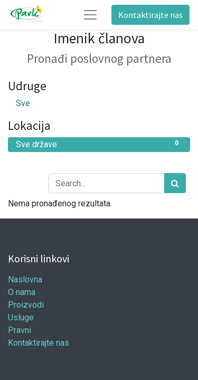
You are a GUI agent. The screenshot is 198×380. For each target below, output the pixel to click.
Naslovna (25, 279)
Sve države (99, 143)
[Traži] (175, 183)
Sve (23, 103)
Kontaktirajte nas (150, 15)
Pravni (19, 330)
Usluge (21, 317)
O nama (21, 292)
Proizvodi (26, 305)
